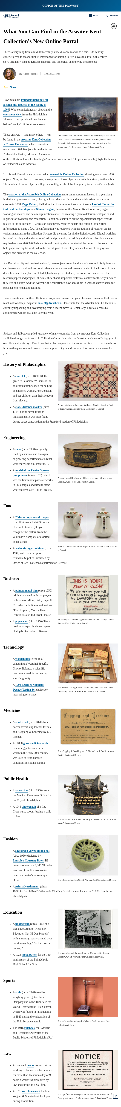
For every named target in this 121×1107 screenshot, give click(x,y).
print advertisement (27, 874)
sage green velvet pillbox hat (32, 844)
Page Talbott (29, 204)
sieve (18, 449)
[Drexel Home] (11, 16)
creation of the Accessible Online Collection (34, 194)
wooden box (22, 653)
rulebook (29, 1011)
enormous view (12, 114)
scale (18, 975)
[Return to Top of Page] (115, 1096)
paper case (21, 616)
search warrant (31, 1069)
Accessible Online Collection (67, 174)
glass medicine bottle (35, 738)
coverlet (20, 376)
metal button (29, 938)
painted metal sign (26, 585)
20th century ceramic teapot (32, 517)
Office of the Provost (60, 5)
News (9, 87)
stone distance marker (28, 407)
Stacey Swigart (45, 209)
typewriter (21, 785)
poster (30, 1043)
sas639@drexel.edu (49, 303)
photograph (29, 801)
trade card (21, 717)
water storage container (29, 543)
